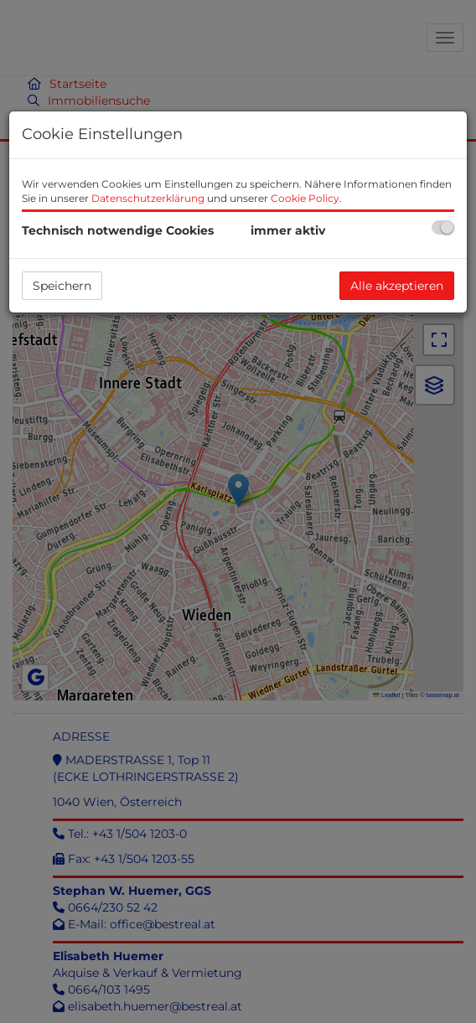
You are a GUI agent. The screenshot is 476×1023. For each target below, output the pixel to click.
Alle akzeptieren (396, 285)
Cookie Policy (305, 198)
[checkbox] (443, 227)
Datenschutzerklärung (147, 198)
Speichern (62, 285)
